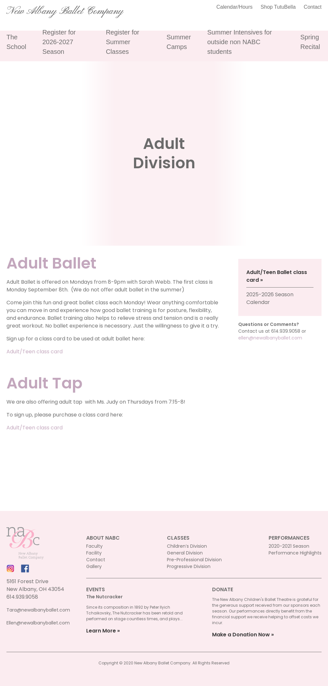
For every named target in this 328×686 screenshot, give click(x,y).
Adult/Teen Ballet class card (276, 276)
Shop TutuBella (278, 7)
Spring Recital (310, 42)
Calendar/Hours (234, 7)
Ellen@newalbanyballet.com (38, 623)
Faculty (94, 546)
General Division (185, 553)
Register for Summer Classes (122, 42)
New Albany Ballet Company (64, 11)
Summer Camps (179, 42)
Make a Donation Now (241, 634)
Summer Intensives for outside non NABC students (239, 42)
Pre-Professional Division (194, 559)
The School (16, 42)
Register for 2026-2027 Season (59, 42)
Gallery (94, 566)
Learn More (101, 630)
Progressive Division (188, 566)
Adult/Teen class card (34, 351)
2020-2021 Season (289, 546)
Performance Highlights (295, 553)
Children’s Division (187, 546)
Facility (94, 553)
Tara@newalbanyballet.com (38, 610)
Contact (313, 7)
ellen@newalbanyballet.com (270, 338)
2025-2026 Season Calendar (269, 298)
